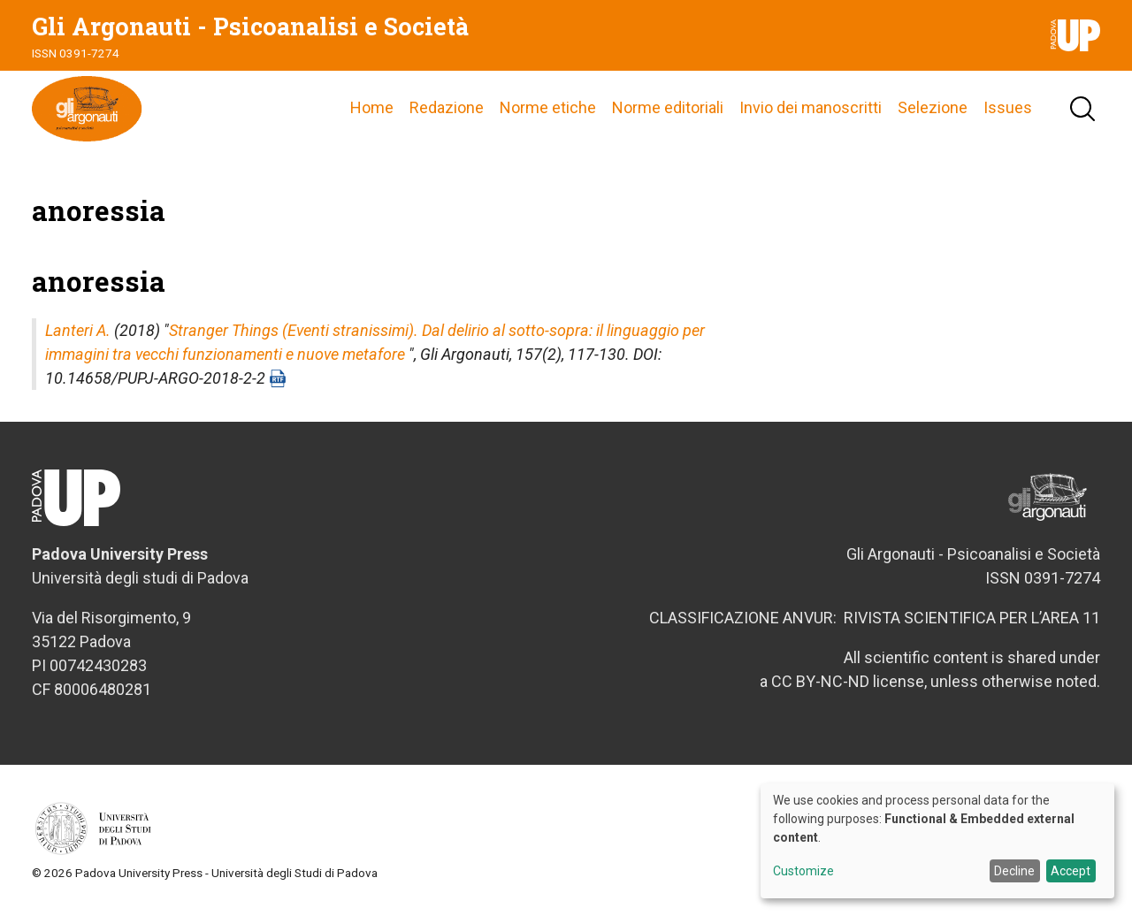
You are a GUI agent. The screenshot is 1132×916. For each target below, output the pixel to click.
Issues (1007, 110)
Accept (1070, 871)
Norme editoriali (667, 110)
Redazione (446, 110)
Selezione (933, 110)
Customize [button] (803, 871)
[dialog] (937, 840)
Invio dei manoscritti (810, 110)
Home (372, 110)
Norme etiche (548, 110)
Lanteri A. (78, 334)
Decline (1014, 871)
